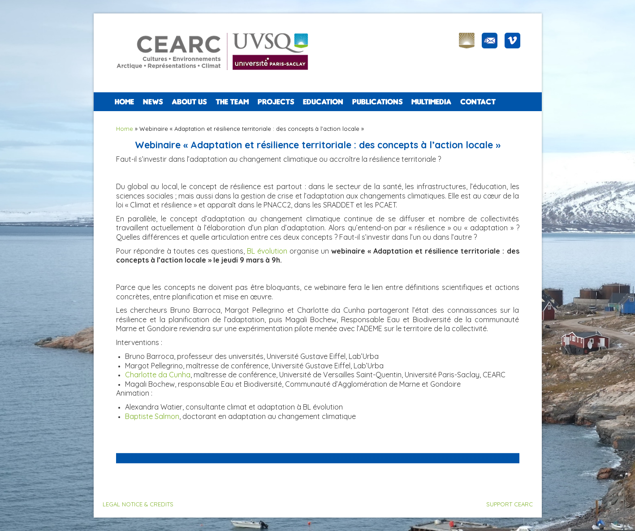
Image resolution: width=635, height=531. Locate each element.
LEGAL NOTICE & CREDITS (138, 504)
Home (124, 101)
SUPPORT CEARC (509, 504)
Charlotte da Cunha (157, 374)
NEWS (153, 101)
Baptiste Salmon (152, 416)
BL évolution (267, 250)
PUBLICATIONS (377, 101)
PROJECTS (276, 101)
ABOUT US (189, 101)
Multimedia (431, 101)
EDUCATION (323, 101)
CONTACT (478, 101)
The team (232, 101)
